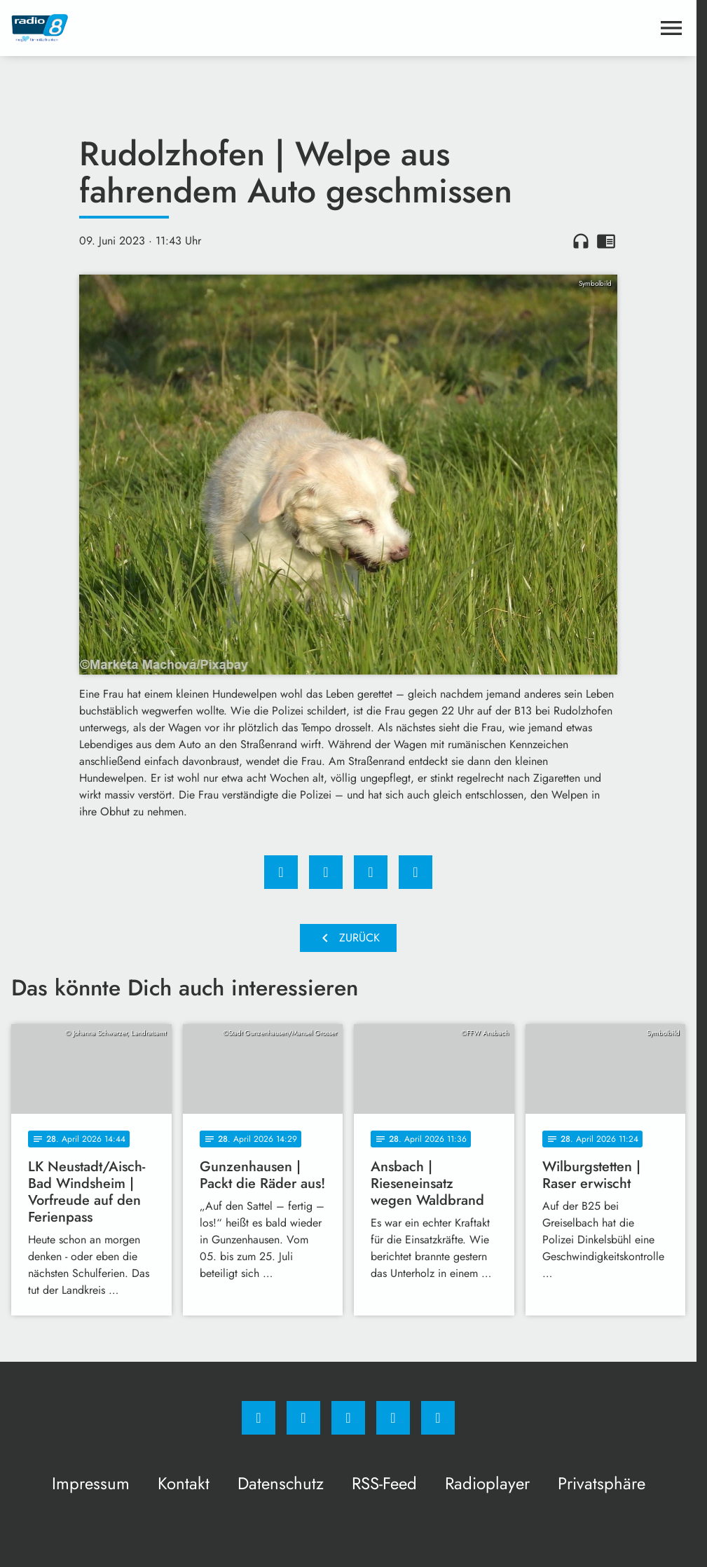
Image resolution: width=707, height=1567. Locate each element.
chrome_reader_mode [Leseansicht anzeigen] (606, 241)
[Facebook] (258, 1418)
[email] (438, 1418)
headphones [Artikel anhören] (581, 241)
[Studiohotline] (393, 1418)
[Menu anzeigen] (671, 28)
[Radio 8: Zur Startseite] (179, 28)
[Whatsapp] (348, 1418)
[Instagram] (303, 1418)
